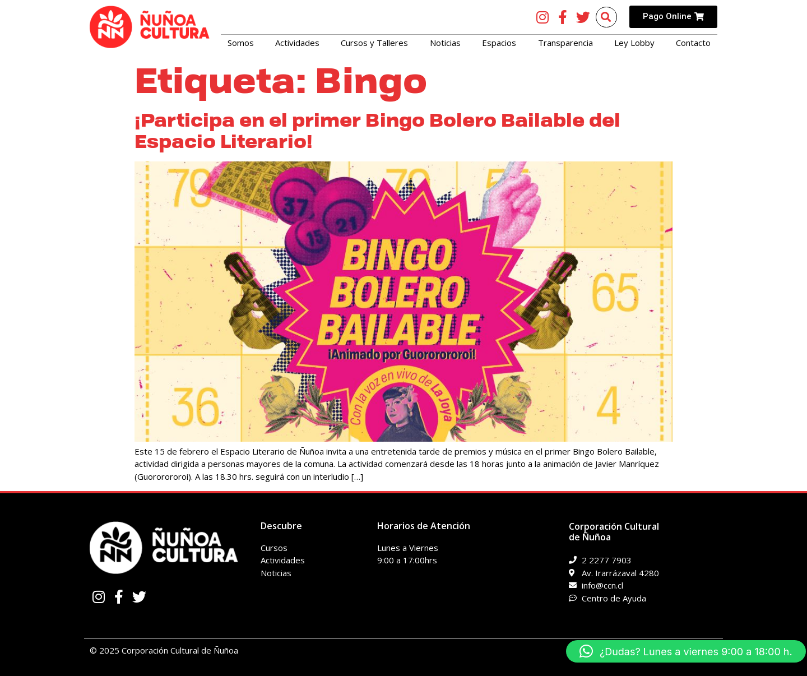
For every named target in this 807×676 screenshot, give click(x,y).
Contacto (693, 42)
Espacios (499, 42)
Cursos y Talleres (374, 42)
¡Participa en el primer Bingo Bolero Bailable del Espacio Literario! (377, 130)
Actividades (297, 42)
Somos (241, 42)
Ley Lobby (634, 42)
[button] (686, 651)
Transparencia (565, 42)
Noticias (445, 42)
